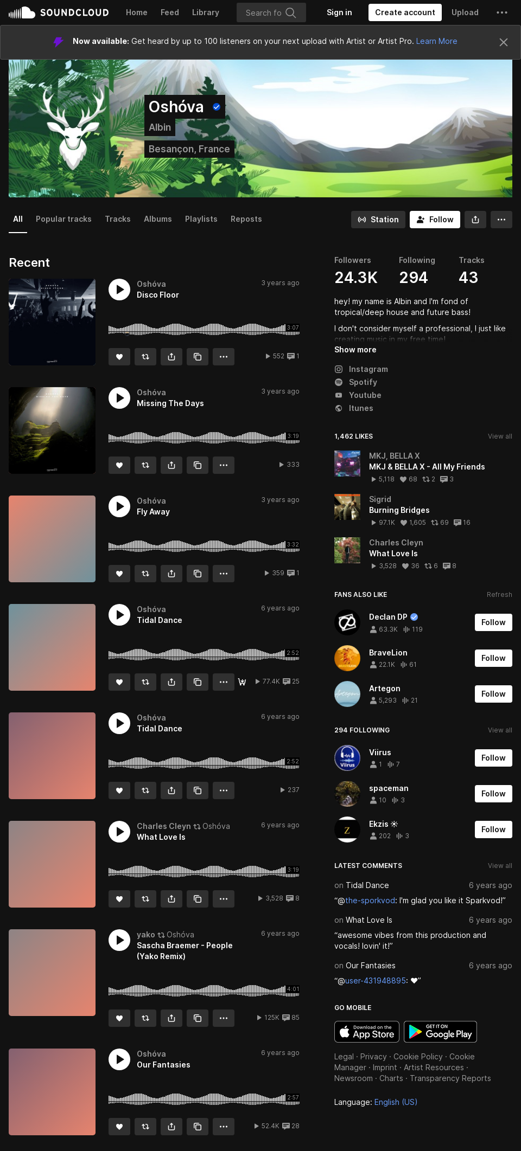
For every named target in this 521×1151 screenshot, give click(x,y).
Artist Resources (434, 1067)
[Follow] (435, 219)
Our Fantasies (371, 965)
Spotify (355, 382)
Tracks (118, 218)
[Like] (119, 356)
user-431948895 (375, 980)
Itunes (353, 408)
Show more (355, 349)
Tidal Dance (367, 885)
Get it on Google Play (440, 1032)
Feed (170, 12)
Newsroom (353, 1078)
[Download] (242, 682)
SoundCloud (59, 12)
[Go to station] (378, 219)
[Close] (504, 42)
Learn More (437, 41)
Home (137, 12)
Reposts (246, 218)
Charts (391, 1078)
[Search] (271, 12)
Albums (158, 218)
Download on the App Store (366, 1032)
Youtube (358, 395)
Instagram (361, 369)
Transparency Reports (450, 1078)
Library (205, 12)
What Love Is (369, 919)
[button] (502, 12)
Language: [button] (376, 1102)
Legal (344, 1056)
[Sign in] (339, 12)
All (18, 218)
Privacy (373, 1056)
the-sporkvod (370, 900)
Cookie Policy (418, 1056)
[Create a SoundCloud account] (405, 12)
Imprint (385, 1067)
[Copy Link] (197, 356)
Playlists (201, 218)
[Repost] (145, 356)
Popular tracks (64, 218)
